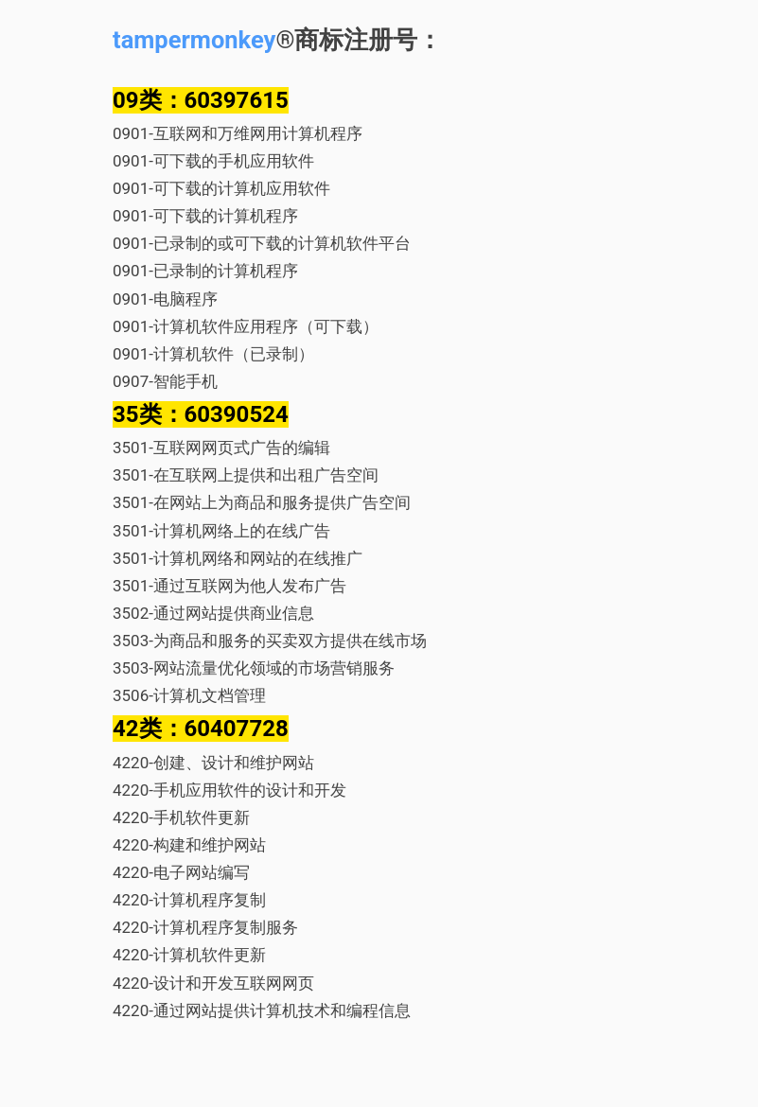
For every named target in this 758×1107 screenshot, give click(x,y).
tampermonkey (194, 40)
